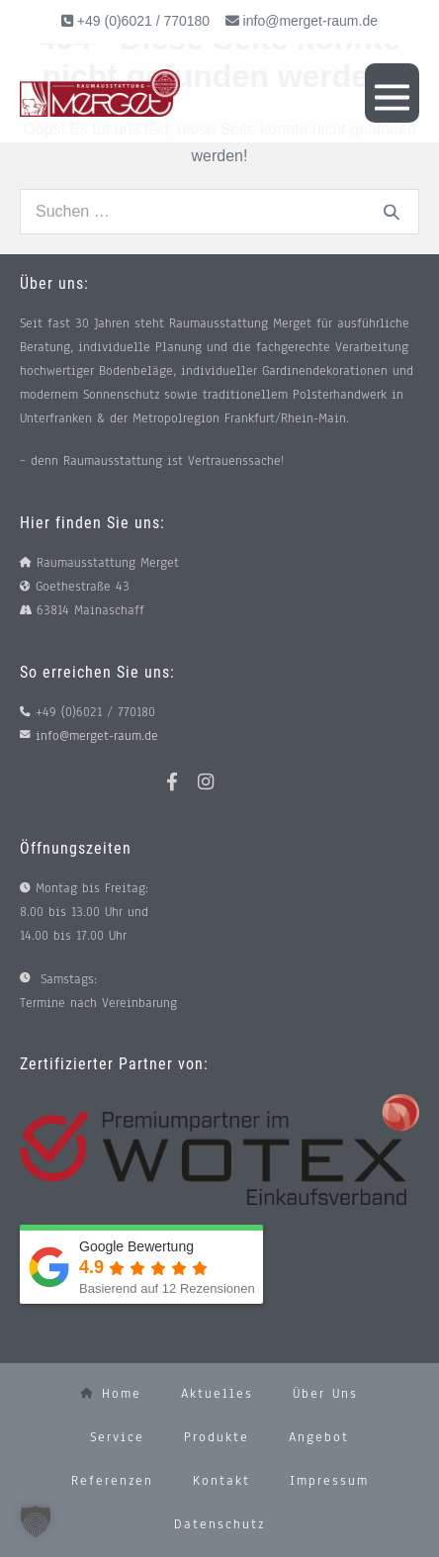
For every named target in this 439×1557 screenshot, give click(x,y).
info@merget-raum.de (310, 21)
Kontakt (221, 1481)
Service (117, 1437)
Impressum (329, 1481)
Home (111, 1394)
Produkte (216, 1437)
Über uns (325, 1394)
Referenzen (112, 1481)
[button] (35, 1521)
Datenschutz (219, 1524)
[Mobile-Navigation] (392, 93)
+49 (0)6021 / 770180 (141, 21)
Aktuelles (217, 1394)
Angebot (319, 1437)
